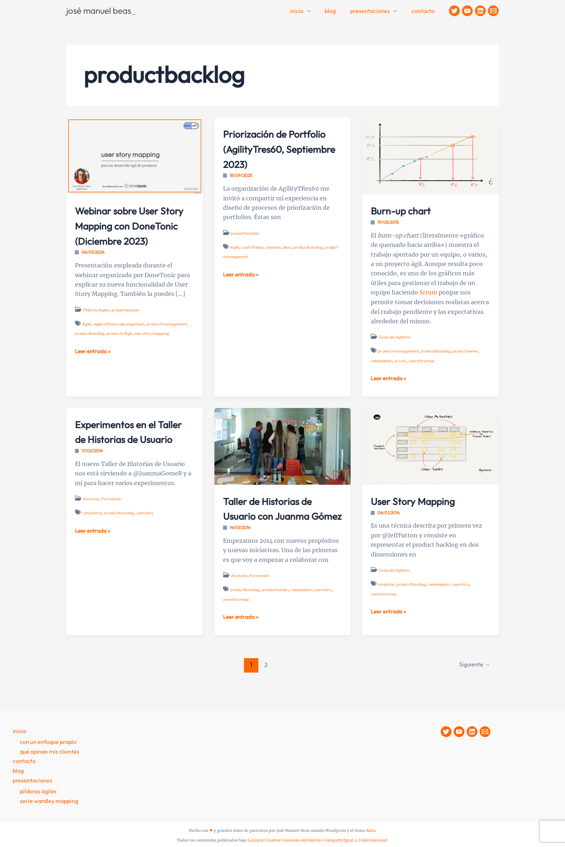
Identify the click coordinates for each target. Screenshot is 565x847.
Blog (337, 10)
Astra (370, 830)
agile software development (121, 338)
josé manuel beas (101, 10)
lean (291, 262)
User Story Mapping (422, 500)
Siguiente (473, 679)
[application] (317, 11)
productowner (469, 351)
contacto (424, 10)
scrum (401, 360)
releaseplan (382, 360)
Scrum (428, 292)
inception (387, 583)
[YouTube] (467, 10)
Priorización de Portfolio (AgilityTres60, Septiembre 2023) (269, 156)
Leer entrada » (93, 366)
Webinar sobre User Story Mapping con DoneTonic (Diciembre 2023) (131, 232)
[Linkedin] (480, 10)
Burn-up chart (407, 210)
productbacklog (90, 348)
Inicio (310, 11)
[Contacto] (493, 10)
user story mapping (155, 348)
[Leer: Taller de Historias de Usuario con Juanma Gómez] (282, 445)
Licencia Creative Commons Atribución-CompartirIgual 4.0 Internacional (317, 840)
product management (171, 338)
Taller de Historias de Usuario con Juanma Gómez (276, 515)
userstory (148, 527)
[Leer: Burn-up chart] (430, 155)
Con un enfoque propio (48, 742)
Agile (87, 338)
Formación (113, 513)
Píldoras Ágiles (97, 324)
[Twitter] (454, 10)
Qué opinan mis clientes (49, 751)
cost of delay (255, 262)
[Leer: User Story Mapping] (430, 445)
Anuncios (92, 513)
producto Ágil (121, 348)
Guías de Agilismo (396, 337)
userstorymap (423, 360)
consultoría (93, 527)
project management (243, 271)
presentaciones (128, 324)
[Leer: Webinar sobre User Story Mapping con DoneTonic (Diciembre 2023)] (134, 155)
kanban (277, 262)
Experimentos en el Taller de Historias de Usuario (128, 438)
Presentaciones (378, 11)
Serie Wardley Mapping (49, 800)
